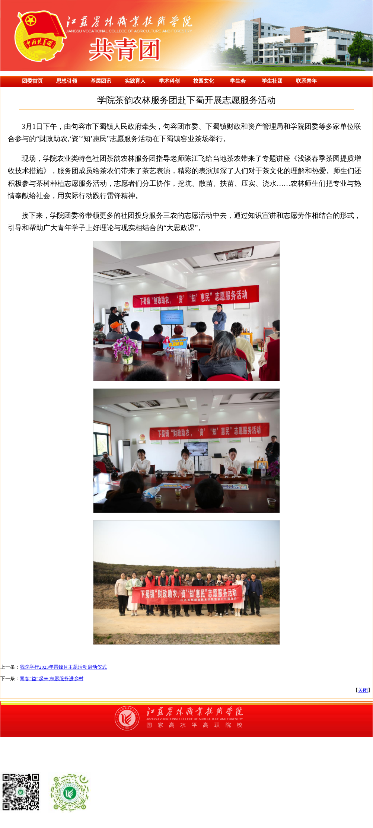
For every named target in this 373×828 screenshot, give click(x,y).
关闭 (363, 690)
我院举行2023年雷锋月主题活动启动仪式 (63, 667)
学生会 (238, 81)
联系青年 (306, 81)
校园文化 (203, 81)
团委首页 (32, 81)
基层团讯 (100, 81)
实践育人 (135, 81)
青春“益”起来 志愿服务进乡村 (51, 678)
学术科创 (169, 81)
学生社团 (272, 81)
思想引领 (66, 81)
